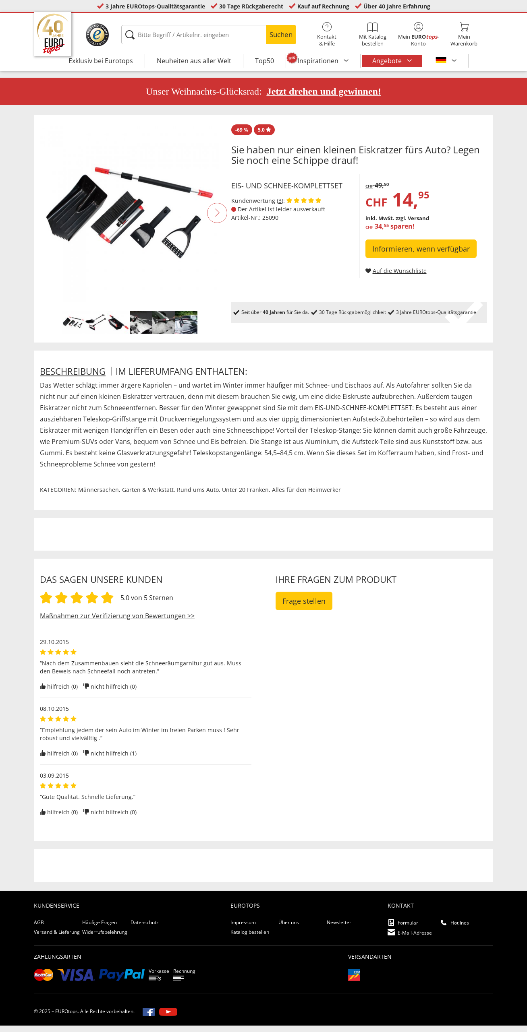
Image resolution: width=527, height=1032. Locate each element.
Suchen (281, 34)
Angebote (387, 60)
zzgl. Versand (412, 224)
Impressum (243, 928)
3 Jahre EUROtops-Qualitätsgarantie (155, 6)
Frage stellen (304, 607)
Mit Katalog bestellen (372, 34)
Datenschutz (145, 928)
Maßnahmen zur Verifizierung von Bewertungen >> (117, 621)
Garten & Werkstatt (148, 495)
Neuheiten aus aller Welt (194, 60)
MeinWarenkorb (464, 34)
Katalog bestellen (249, 938)
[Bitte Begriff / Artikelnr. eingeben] (208, 34)
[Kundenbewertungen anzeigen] (303, 207)
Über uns (288, 928)
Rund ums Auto (198, 495)
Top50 (264, 60)
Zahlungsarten (57, 963)
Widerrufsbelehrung (104, 938)
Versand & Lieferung (57, 938)
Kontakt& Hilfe (327, 34)
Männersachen (98, 495)
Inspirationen (319, 60)
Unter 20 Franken (245, 495)
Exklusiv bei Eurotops (100, 60)
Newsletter (339, 928)
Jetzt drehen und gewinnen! (324, 97)
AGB (39, 928)
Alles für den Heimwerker (306, 495)
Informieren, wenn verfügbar (421, 255)
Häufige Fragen (99, 928)
